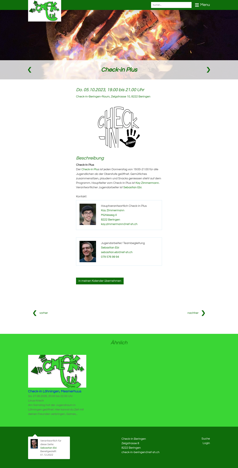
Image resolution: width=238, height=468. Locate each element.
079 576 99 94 (110, 255)
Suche (205, 438)
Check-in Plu (89, 169)
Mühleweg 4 (109, 214)
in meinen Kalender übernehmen (100, 280)
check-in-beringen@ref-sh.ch (140, 451)
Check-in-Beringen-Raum (113, 96)
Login (206, 442)
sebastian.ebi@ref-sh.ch (117, 251)
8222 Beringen (110, 218)
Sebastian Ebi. (132, 187)
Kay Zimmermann (147, 182)
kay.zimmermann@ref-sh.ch (119, 223)
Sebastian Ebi (110, 246)
